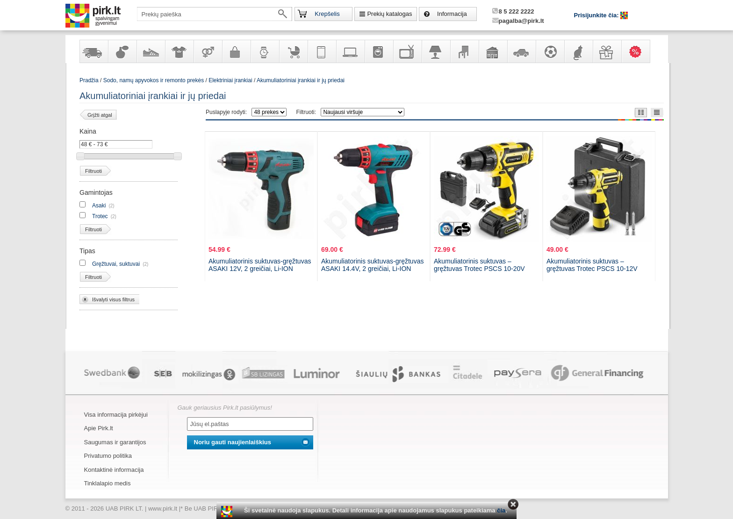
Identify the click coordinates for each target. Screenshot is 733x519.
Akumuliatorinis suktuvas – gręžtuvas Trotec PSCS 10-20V (479, 264)
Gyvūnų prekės (578, 51)
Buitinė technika (378, 51)
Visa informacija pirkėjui (116, 414)
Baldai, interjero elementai (464, 51)
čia (501, 510)
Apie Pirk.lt (98, 428)
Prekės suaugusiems (207, 51)
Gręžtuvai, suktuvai (116, 264)
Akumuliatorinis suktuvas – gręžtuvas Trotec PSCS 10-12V (592, 264)
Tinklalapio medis (107, 483)
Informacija (452, 13)
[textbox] (214, 14)
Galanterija (236, 51)
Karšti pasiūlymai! (638, 51)
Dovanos (606, 51)
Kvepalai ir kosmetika (122, 51)
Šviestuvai (435, 51)
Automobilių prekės (521, 51)
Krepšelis (327, 13)
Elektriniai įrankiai (230, 80)
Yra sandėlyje (93, 51)
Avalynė (150, 51)
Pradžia (89, 80)
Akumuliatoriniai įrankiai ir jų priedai (301, 80)
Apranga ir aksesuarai (179, 51)
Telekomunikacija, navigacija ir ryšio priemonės (321, 51)
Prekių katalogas (389, 13)
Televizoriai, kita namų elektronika (407, 51)
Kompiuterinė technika (350, 51)
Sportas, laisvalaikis (549, 51)
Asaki (99, 205)
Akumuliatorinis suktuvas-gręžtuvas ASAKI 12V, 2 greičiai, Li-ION (259, 264)
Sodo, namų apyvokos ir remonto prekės (492, 51)
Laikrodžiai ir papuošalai (264, 51)
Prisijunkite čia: (597, 15)
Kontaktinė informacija (114, 469)
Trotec (100, 216)
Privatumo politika (108, 455)
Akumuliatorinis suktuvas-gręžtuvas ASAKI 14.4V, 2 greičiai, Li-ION (372, 264)
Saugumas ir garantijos (115, 442)
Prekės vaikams (293, 51)
